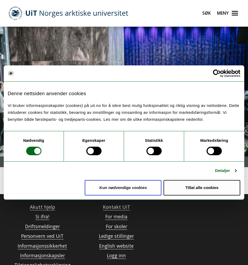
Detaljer (222, 170)
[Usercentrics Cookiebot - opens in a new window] (216, 73)
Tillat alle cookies (201, 187)
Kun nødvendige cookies (123, 187)
